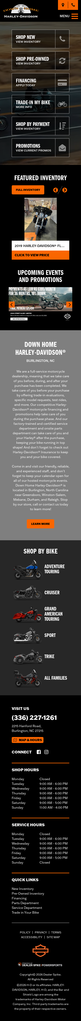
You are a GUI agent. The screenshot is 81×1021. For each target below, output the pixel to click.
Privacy (41, 932)
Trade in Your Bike (25, 912)
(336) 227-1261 (34, 717)
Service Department (27, 908)
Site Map (53, 937)
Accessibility (31, 937)
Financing (19, 898)
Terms (56, 932)
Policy (25, 932)
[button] (55, 190)
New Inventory (23, 889)
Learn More (40, 524)
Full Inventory (28, 190)
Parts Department (25, 903)
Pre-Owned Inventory (28, 893)
